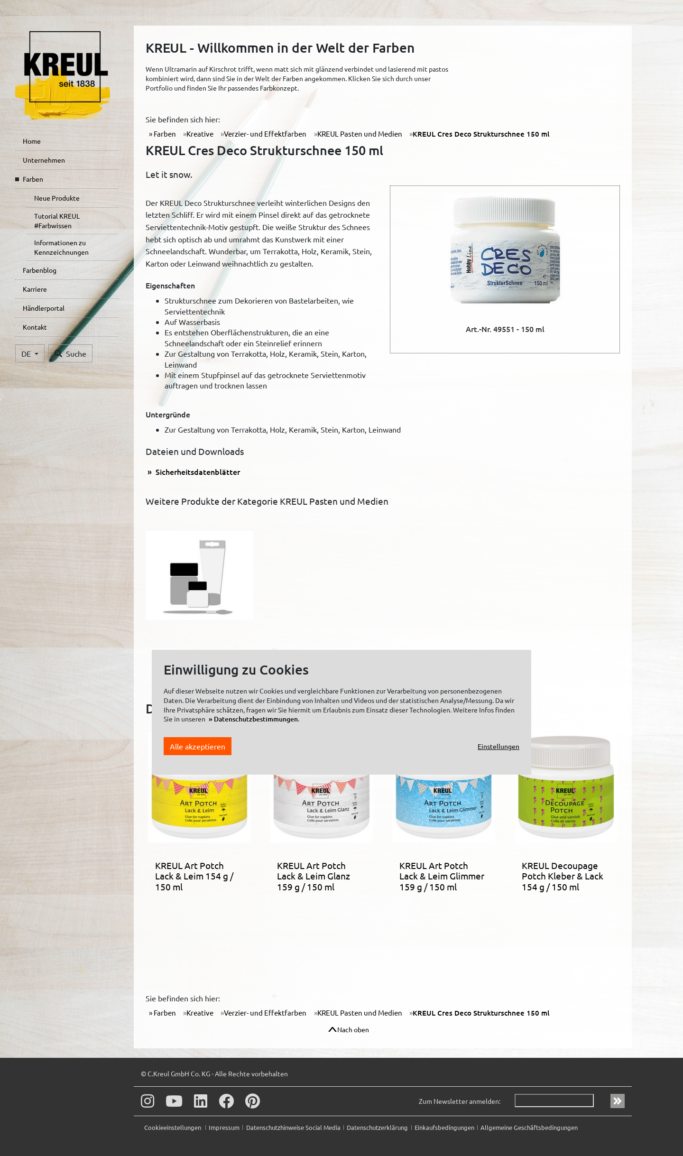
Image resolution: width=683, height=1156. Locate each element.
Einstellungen (498, 746)
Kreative (199, 133)
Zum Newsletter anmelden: (459, 1101)
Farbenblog (39, 270)
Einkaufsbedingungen (444, 1127)
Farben (33, 179)
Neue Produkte (57, 198)
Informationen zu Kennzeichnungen (61, 247)
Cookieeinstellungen (173, 1127)
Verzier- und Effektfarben (265, 133)
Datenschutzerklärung (377, 1127)
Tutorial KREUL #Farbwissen (57, 221)
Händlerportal (44, 308)
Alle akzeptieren (197, 746)
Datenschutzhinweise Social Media (293, 1127)
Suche (70, 353)
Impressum (224, 1127)
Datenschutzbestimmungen (256, 718)
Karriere (35, 289)
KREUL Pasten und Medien (359, 133)
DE (27, 353)
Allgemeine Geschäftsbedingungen (529, 1127)
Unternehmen (44, 160)
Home (32, 141)
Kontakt (35, 327)
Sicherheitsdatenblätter (197, 471)
